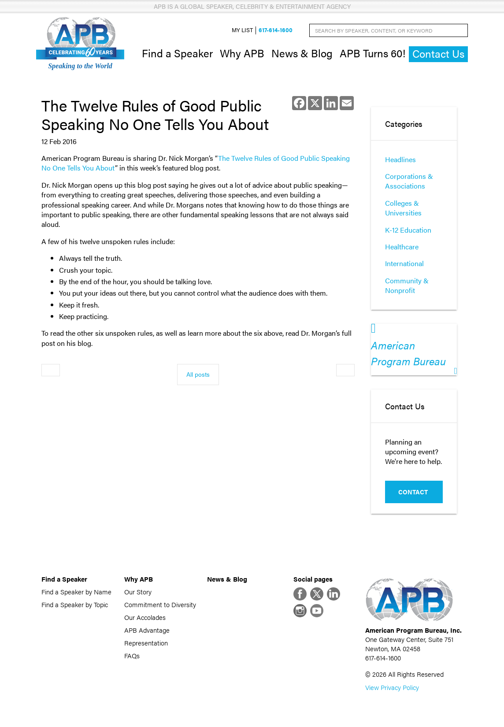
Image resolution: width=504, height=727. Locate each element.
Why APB (242, 52)
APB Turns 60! (372, 52)
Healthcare (402, 246)
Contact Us (438, 53)
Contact (413, 491)
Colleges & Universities (403, 208)
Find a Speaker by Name (76, 591)
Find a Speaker (177, 52)
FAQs (132, 655)
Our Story (138, 591)
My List (242, 30)
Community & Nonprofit (407, 285)
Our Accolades (145, 617)
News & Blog (302, 52)
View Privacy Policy (392, 687)
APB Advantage (147, 629)
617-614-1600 (276, 30)
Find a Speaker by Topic (74, 604)
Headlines (400, 159)
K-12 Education (408, 230)
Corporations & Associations (409, 181)
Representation (146, 642)
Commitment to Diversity (160, 604)
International (404, 263)
